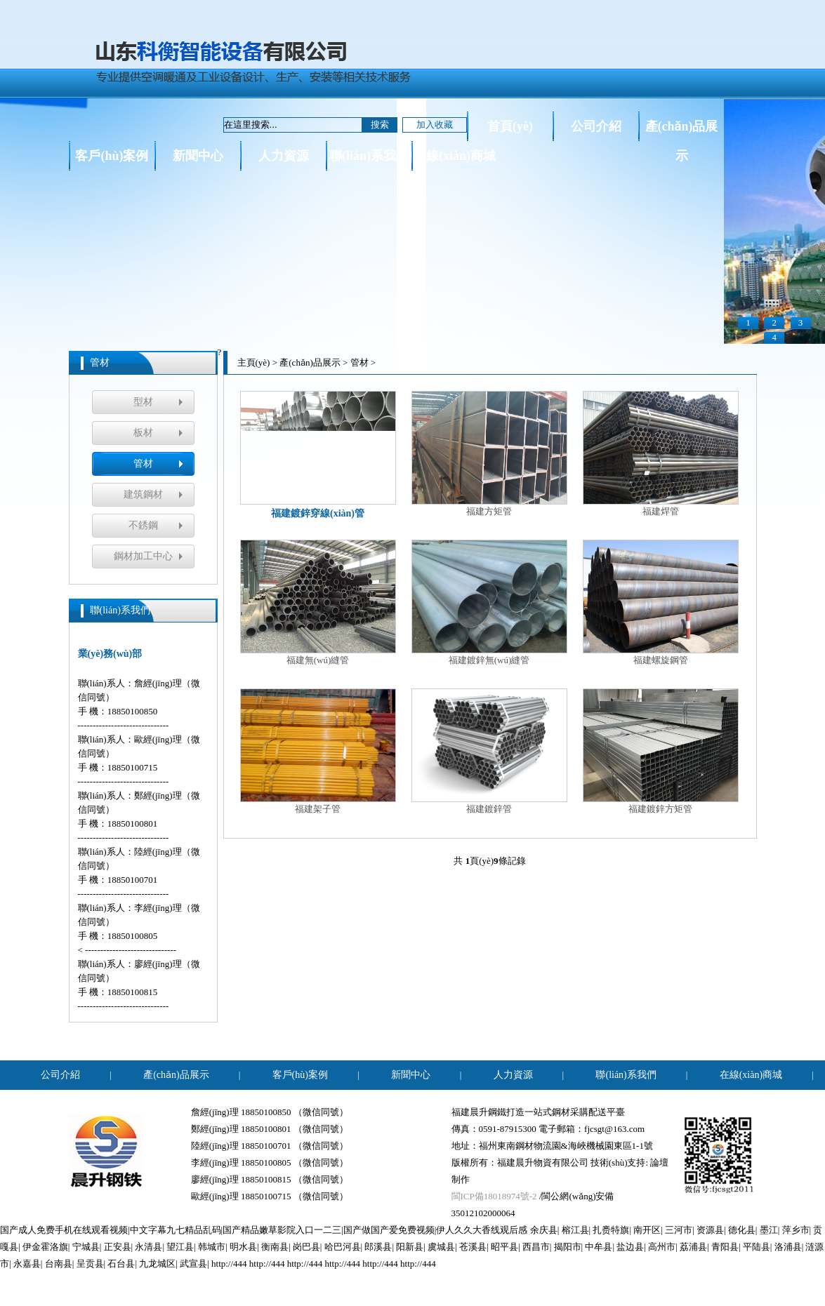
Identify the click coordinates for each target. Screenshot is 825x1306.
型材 (143, 402)
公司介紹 (596, 126)
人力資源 (283, 156)
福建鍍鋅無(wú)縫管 (489, 602)
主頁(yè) (253, 362)
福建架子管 (318, 751)
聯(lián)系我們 (369, 156)
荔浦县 (693, 1246)
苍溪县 (473, 1246)
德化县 (741, 1230)
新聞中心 (198, 156)
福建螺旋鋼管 (661, 602)
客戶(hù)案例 (111, 156)
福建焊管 (661, 454)
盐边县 (630, 1246)
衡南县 (275, 1246)
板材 (143, 432)
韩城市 (211, 1246)
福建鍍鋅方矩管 (661, 751)
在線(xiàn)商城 (455, 156)
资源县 (710, 1230)
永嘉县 (27, 1263)
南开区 (647, 1230)
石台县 (121, 1263)
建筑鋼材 (143, 494)
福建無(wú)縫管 (318, 602)
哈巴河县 (342, 1246)
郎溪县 (378, 1246)
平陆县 (756, 1246)
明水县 (243, 1246)
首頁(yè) (510, 126)
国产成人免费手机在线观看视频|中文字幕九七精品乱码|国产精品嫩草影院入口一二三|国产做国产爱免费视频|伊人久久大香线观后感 (263, 1230)
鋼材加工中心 (143, 556)
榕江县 (575, 1230)
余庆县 (543, 1230)
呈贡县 (90, 1263)
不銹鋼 (143, 525)
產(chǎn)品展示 (681, 129)
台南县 (58, 1263)
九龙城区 (157, 1263)
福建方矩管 (489, 454)
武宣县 (193, 1263)
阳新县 (409, 1246)
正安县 (117, 1246)
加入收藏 (434, 124)
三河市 (678, 1230)
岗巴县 (306, 1246)
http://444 (229, 1263)
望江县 (180, 1246)
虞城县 (441, 1246)
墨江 (769, 1230)
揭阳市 (567, 1246)
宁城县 (86, 1246)
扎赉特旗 (611, 1230)
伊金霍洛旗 (45, 1246)
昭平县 (504, 1246)
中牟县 (598, 1246)
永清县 (148, 1246)
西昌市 (536, 1246)
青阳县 (725, 1246)
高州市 (661, 1246)
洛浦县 (788, 1246)
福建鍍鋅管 (489, 751)
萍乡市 (796, 1230)
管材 (143, 463)
